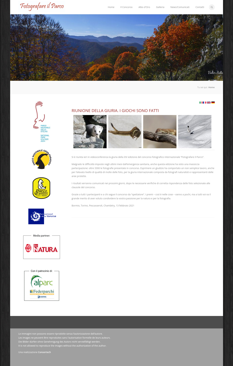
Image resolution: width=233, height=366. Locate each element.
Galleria (160, 7)
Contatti (199, 7)
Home (111, 7)
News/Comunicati (179, 7)
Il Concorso (125, 4)
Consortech (44, 352)
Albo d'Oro (144, 7)
